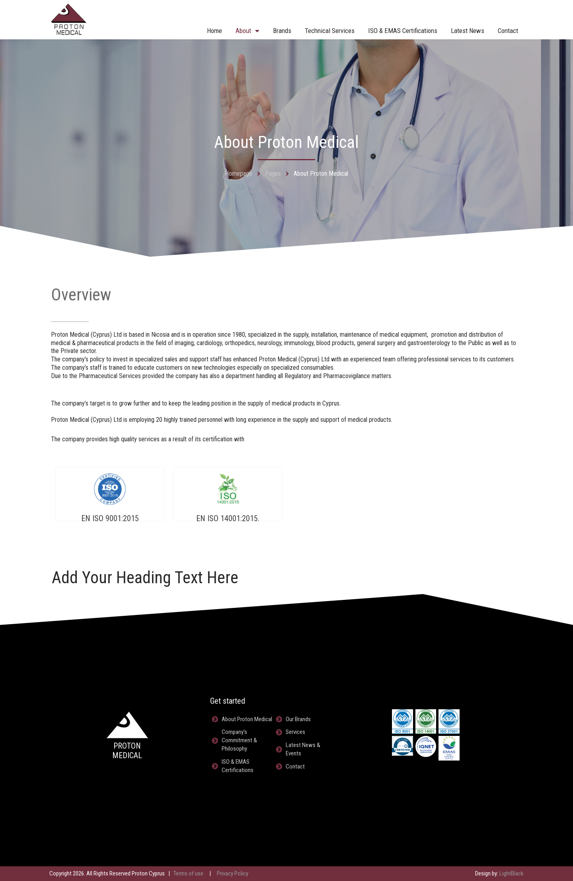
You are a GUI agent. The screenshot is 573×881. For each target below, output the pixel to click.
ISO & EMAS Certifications (402, 31)
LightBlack (511, 873)
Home (214, 31)
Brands (282, 31)
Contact (508, 31)
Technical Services (330, 31)
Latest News (467, 31)
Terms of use (188, 873)
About (247, 30)
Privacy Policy (232, 873)
